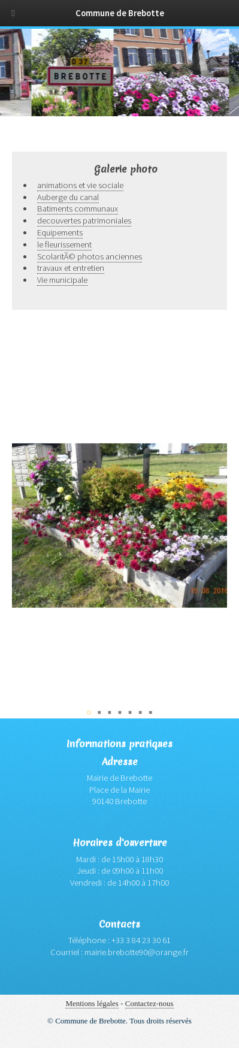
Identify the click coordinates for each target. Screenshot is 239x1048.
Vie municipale (62, 279)
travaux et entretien (70, 267)
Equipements (60, 232)
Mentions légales (91, 1003)
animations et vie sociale (80, 185)
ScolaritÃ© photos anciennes (89, 256)
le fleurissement (64, 244)
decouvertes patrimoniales (84, 220)
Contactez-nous (149, 1003)
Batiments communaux (77, 208)
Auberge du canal (68, 197)
